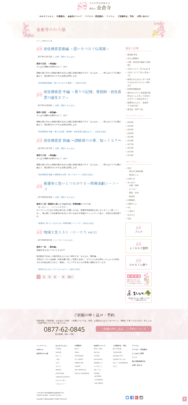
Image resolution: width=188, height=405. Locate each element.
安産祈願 (58, 352)
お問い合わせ (143, 16)
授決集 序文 (132, 54)
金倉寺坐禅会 (98, 359)
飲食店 (132, 196)
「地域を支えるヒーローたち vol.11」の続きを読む (58, 269)
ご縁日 (58, 359)
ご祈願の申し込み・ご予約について (123, 329)
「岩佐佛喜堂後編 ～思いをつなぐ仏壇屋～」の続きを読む (61, 83)
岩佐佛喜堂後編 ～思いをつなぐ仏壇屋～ (76, 49)
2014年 (130, 155)
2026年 (130, 122)
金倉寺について (75, 16)
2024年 (130, 126)
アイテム (110, 16)
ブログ (138, 229)
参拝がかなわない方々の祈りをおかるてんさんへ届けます (138, 82)
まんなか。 (71, 56)
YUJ (128, 207)
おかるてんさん (46, 16)
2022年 (130, 129)
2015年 (130, 151)
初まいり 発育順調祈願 (120, 363)
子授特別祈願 (117, 352)
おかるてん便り (138, 262)
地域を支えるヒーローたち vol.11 (70, 232)
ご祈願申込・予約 (125, 16)
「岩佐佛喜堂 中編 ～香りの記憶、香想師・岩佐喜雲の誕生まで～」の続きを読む (71, 131)
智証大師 (97, 352)
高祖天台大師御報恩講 (82, 373)
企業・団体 (60, 56)
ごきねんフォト (61, 384)
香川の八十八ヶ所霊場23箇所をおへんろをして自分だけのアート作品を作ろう (139, 95)
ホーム (38, 41)
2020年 (130, 133)
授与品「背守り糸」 (136, 109)
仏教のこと (132, 203)
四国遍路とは (98, 363)
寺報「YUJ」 (98, 370)
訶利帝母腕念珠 (134, 89)
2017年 (130, 144)
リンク (134, 357)
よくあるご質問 (138, 246)
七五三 (58, 363)
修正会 (77, 349)
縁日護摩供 (98, 376)
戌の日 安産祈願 (136, 171)
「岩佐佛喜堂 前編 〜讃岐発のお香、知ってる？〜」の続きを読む (64, 174)
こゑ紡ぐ (131, 211)
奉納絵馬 (58, 370)
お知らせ (131, 178)
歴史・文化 (134, 192)
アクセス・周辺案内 (94, 16)
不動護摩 (97, 373)
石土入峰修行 (133, 58)
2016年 (130, 148)
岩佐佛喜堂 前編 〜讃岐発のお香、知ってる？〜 (82, 140)
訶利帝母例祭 (60, 373)
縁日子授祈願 (117, 349)
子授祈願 (58, 349)
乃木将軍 (97, 356)
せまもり (131, 214)
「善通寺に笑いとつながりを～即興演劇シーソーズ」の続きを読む (65, 223)
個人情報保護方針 (138, 361)
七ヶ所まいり (98, 366)
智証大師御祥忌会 (80, 370)
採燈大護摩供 (98, 383)
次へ (70, 276)
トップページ (41, 345)
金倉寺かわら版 (47, 41)
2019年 (130, 137)
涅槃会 (77, 352)
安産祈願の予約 (118, 356)
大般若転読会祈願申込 (63, 377)
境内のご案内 (98, 349)
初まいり (58, 356)
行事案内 (60, 16)
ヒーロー (59, 240)
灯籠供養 (77, 366)
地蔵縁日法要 (79, 363)
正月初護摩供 (98, 380)
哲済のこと (134, 175)
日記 (129, 168)
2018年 (130, 140)
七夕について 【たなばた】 (139, 68)
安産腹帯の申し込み (119, 359)
